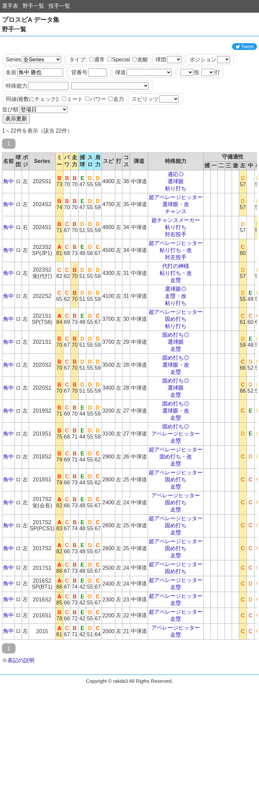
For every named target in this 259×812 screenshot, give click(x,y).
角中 (8, 212)
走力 (116, 129)
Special (118, 90)
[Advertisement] (129, 55)
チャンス (175, 242)
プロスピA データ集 (30, 19)
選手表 (10, 6)
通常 (97, 90)
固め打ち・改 (176, 487)
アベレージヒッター (175, 464)
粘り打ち (175, 219)
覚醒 (140, 90)
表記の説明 (20, 691)
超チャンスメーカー (175, 250)
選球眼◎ (175, 319)
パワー (95, 129)
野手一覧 (33, 6)
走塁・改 (175, 326)
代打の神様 (175, 296)
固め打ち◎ (175, 365)
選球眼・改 (175, 234)
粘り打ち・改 (176, 280)
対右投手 (175, 265)
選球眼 (176, 212)
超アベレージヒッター (176, 227)
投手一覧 (59, 6)
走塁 (175, 310)
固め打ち (175, 349)
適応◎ (176, 204)
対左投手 (175, 287)
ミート (72, 129)
